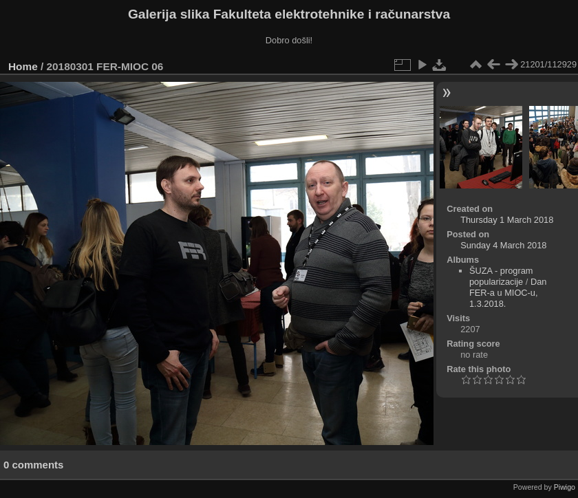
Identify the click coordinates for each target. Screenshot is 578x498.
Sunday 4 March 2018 (503, 245)
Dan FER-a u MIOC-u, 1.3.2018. (507, 293)
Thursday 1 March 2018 (506, 220)
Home (23, 66)
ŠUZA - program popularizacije (501, 276)
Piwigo (564, 487)
